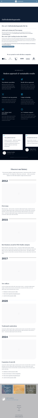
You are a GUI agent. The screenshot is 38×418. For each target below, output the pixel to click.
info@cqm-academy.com (19, 416)
